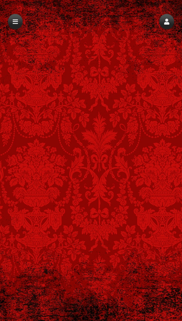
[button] (166, 21)
